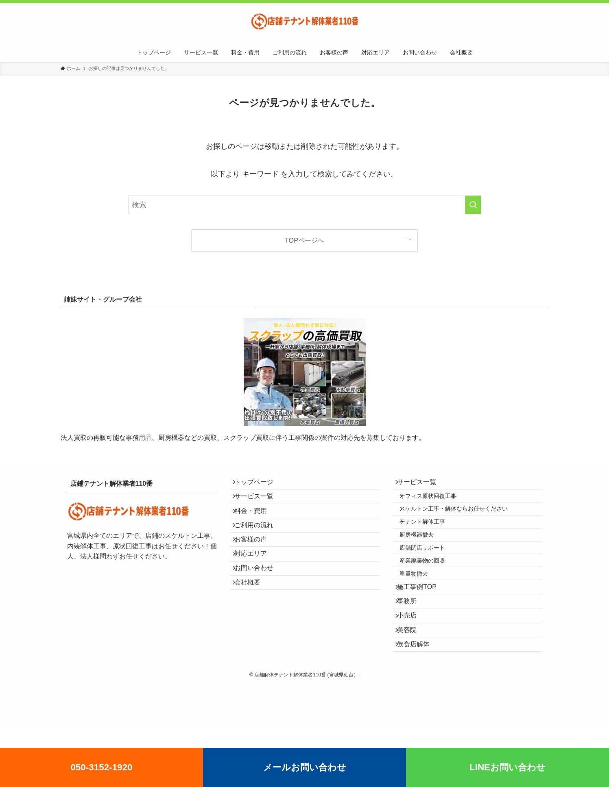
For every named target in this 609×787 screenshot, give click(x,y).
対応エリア (256, 580)
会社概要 (253, 619)
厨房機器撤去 (424, 555)
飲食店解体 (418, 702)
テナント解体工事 (430, 538)
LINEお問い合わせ (507, 767)
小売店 (412, 664)
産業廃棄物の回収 (430, 590)
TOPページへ (304, 240)
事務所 (412, 644)
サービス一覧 (259, 503)
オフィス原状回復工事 (435, 503)
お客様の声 (256, 561)
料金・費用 (256, 523)
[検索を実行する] (473, 205)
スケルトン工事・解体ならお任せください (461, 520)
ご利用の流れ (259, 542)
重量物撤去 (421, 607)
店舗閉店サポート (430, 572)
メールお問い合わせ (304, 767)
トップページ (259, 484)
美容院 (412, 683)
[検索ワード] (304, 205)
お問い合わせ (259, 599)
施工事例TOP (422, 625)
